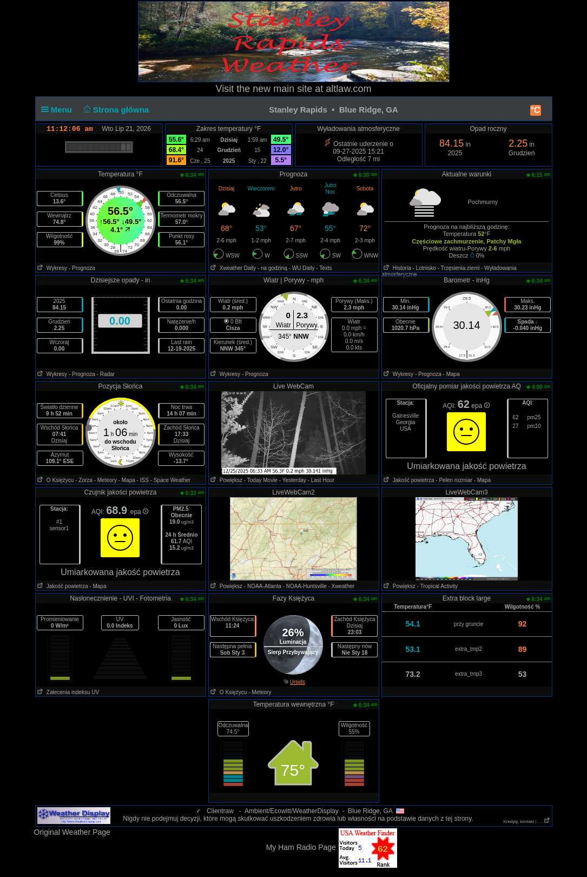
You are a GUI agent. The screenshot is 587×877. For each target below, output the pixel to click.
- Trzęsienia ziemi (459, 268)
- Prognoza (82, 268)
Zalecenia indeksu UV (68, 692)
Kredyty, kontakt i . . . (526, 821)
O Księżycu (55, 480)
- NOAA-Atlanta (262, 586)
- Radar (106, 374)
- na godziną (272, 268)
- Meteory (105, 480)
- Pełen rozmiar (454, 480)
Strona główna (114, 109)
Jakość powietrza (408, 480)
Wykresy (52, 268)
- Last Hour (321, 480)
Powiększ (226, 480)
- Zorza (84, 480)
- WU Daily (302, 268)
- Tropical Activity (437, 586)
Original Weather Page (72, 832)
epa (480, 406)
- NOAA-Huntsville (305, 586)
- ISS (143, 480)
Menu (59, 109)
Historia (396, 268)
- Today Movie (261, 480)
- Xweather (341, 586)
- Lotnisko (424, 268)
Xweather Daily (232, 268)
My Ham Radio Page (301, 847)
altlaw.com (348, 88)
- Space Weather (170, 480)
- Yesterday (292, 480)
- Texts (324, 268)
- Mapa (451, 374)
